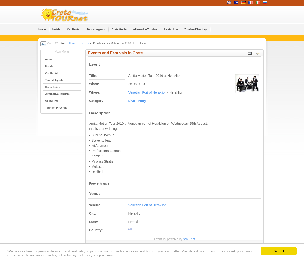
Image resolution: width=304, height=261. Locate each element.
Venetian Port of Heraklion (147, 92)
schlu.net (189, 239)
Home (72, 43)
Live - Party (137, 101)
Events (85, 43)
